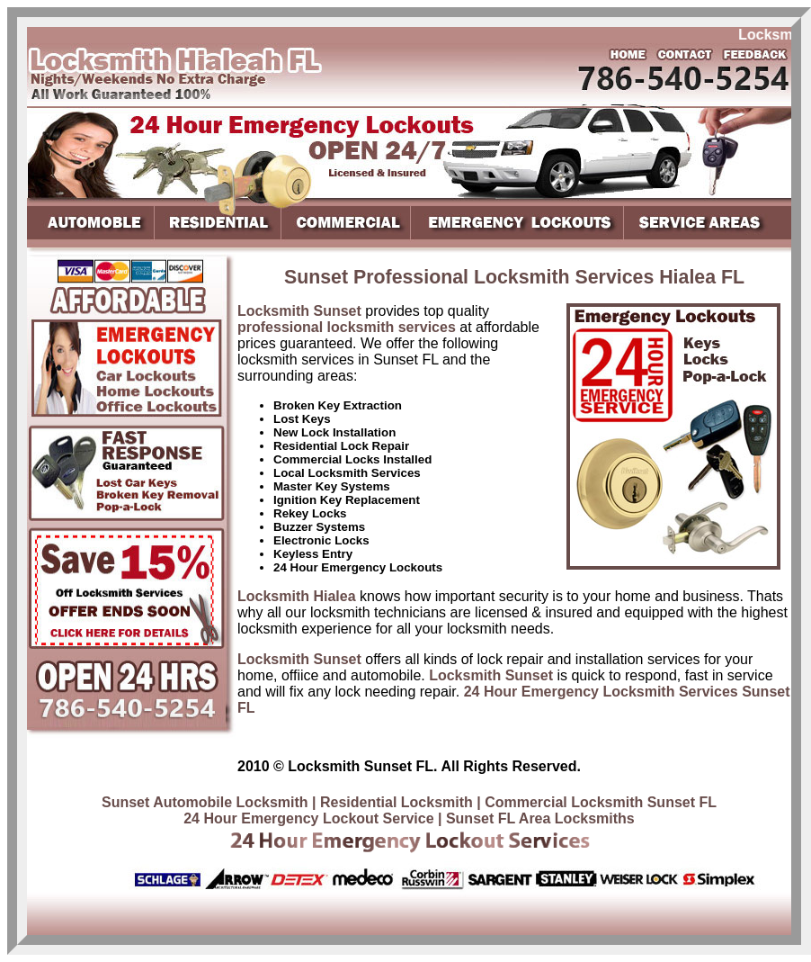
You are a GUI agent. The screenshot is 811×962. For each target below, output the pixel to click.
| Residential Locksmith (392, 802)
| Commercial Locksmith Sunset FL (597, 802)
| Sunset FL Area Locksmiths (536, 818)
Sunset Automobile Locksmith (205, 802)
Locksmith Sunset (299, 311)
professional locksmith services (346, 327)
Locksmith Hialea (296, 596)
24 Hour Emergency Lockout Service (308, 818)
